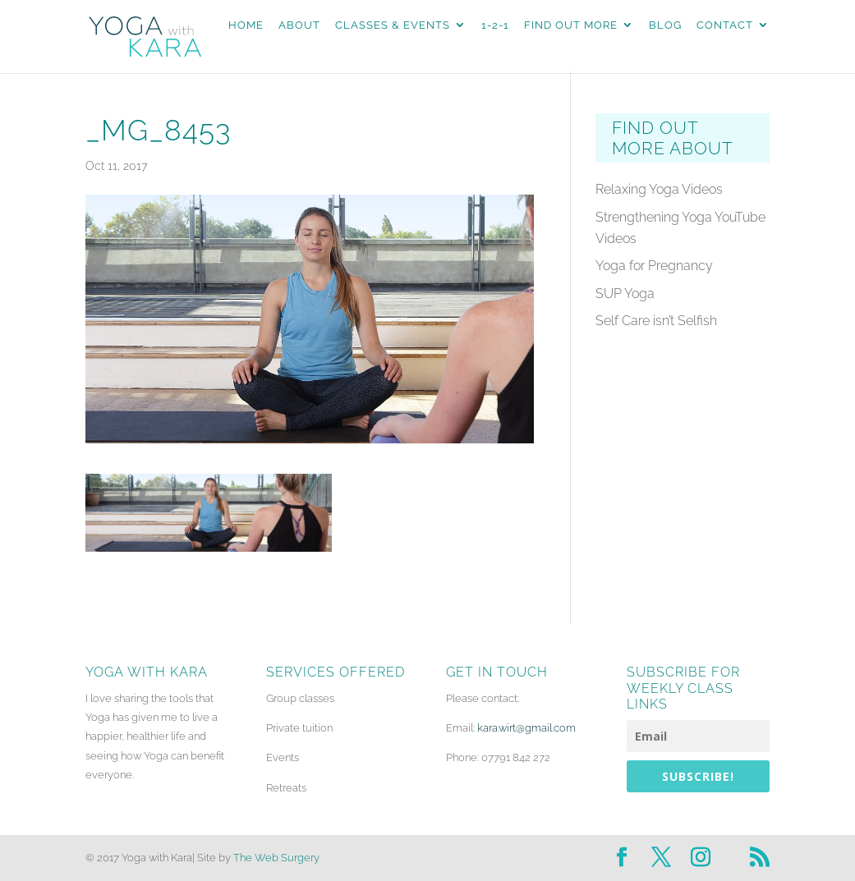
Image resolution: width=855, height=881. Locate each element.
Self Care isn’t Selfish (656, 320)
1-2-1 (495, 25)
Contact (724, 25)
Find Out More (571, 25)
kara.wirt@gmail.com (526, 728)
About (299, 25)
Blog (665, 25)
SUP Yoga (625, 293)
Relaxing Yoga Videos (659, 189)
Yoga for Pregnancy (654, 265)
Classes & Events (392, 25)
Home (246, 25)
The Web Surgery (276, 857)
